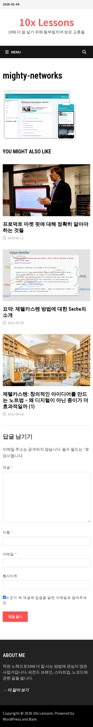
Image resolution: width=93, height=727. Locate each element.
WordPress (12, 719)
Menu (13, 51)
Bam (33, 719)
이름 (8, 532)
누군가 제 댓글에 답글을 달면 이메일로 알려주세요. (45, 600)
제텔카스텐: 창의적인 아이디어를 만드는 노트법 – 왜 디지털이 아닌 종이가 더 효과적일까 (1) (45, 400)
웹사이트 (10, 576)
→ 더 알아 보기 (16, 689)
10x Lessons (46, 22)
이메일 (10, 554)
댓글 (8, 467)
